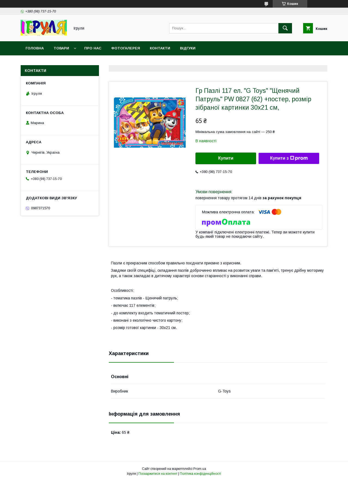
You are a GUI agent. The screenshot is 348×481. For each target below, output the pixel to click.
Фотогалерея (125, 48)
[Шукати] (285, 28)
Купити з (288, 158)
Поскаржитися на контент (157, 474)
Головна (35, 48)
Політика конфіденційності (200, 474)
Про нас (92, 48)
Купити (226, 158)
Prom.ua (199, 469)
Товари (61, 48)
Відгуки (187, 48)
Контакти (160, 48)
